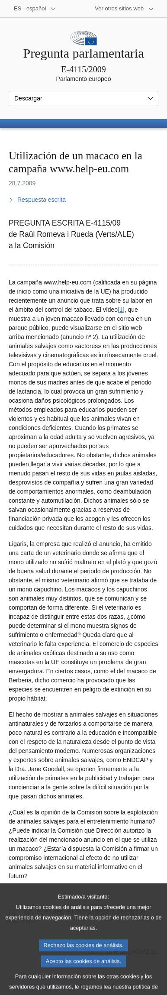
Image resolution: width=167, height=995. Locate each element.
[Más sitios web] (124, 8)
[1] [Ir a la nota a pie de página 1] (121, 309)
